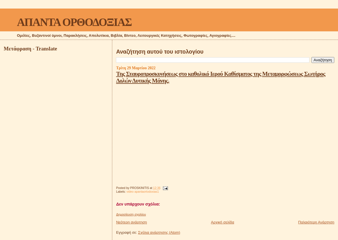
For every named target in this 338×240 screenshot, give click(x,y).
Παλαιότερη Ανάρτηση (316, 222)
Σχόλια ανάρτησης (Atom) (159, 232)
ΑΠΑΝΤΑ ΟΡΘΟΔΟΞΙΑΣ (74, 22)
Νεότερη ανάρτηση (131, 222)
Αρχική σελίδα (222, 222)
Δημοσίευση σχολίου (131, 214)
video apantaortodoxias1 (143, 191)
